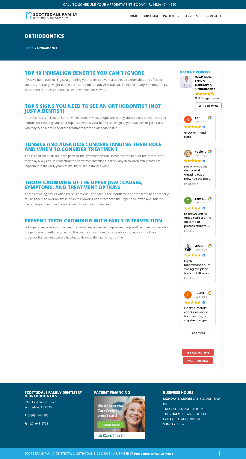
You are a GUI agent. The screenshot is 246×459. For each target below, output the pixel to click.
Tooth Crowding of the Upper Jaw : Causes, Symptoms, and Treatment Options (83, 185)
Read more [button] (191, 184)
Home (133, 16)
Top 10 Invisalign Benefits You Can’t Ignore (84, 73)
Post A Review (198, 360)
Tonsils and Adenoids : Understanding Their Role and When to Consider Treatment (93, 147)
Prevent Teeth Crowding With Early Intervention (93, 220)
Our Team (150, 16)
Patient (169, 16)
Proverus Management (153, 454)
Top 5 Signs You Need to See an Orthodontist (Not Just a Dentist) (93, 108)
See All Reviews (197, 352)
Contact (213, 16)
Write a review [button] (208, 106)
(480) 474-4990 (164, 4)
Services (191, 16)
